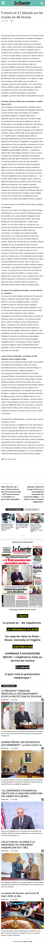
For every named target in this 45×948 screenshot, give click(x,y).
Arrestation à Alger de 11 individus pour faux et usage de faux (22, 526)
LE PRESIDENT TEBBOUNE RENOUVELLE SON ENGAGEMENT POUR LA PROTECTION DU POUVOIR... (22, 693)
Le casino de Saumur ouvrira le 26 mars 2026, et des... (20, 895)
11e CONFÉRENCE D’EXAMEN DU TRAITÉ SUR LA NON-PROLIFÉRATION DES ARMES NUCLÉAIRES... (21, 793)
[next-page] (24, 535)
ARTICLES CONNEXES (14, 509)
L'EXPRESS (10, 8)
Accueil (3, 8)
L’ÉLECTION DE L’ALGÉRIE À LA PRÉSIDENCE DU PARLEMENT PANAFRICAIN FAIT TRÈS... (18, 844)
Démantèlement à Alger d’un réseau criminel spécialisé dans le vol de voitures (7, 527)
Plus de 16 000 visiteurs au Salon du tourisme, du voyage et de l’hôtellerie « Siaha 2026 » (36, 527)
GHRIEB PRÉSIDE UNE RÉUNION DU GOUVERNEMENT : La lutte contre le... (22, 744)
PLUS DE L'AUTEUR (31, 509)
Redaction (4, 700)
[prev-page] (21, 535)
